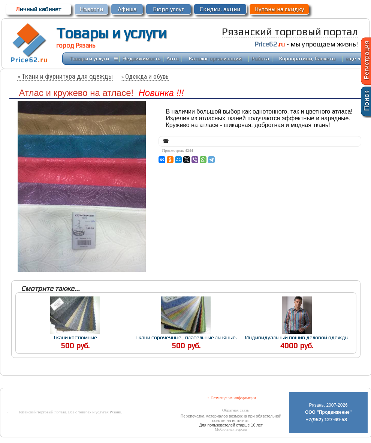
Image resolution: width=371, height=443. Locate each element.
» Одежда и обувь (145, 76)
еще (354, 58)
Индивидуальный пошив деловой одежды (297, 337)
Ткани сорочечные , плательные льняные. (186, 337)
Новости (91, 9)
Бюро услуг (168, 9)
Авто (172, 58)
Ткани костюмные (75, 337)
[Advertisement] (170, 382)
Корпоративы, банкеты (307, 58)
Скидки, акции (220, 9)
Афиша (127, 9)
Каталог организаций (215, 58)
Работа (260, 58)
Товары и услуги (111, 33)
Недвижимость (141, 58)
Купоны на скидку (279, 9)
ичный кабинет (38, 9)
